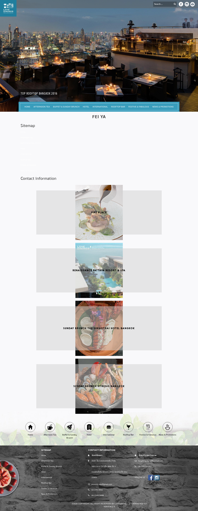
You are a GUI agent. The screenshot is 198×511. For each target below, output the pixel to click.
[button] (5, 56)
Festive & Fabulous (138, 107)
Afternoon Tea (42, 107)
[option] (99, 56)
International (100, 107)
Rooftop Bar (118, 107)
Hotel (86, 107)
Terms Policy (139, 504)
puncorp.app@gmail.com (101, 484)
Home (27, 107)
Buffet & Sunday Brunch (66, 107)
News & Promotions (163, 107)
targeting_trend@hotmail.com (150, 460)
